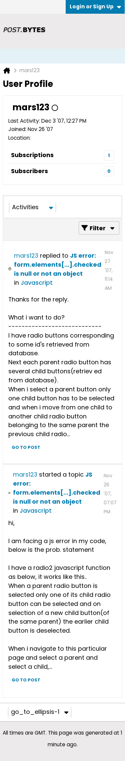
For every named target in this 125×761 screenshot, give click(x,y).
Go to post (26, 447)
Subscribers (29, 171)
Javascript (37, 282)
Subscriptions (32, 155)
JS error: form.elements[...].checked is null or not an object (57, 264)
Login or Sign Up (95, 6)
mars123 (26, 255)
